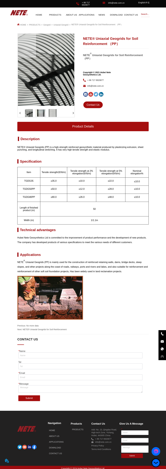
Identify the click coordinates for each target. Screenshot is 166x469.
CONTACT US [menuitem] (131, 15)
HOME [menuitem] (39, 15)
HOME (23, 25)
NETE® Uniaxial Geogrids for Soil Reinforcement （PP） (97, 24)
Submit (29, 398)
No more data (32, 326)
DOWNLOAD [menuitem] (116, 15)
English (141, 2)
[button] (55, 14)
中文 (148, 2)
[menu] (85, 14)
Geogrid (47, 25)
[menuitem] (55, 14)
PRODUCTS (34, 25)
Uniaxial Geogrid (60, 25)
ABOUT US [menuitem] (71, 15)
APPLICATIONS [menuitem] (86, 15)
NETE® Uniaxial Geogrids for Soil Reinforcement (45, 329)
